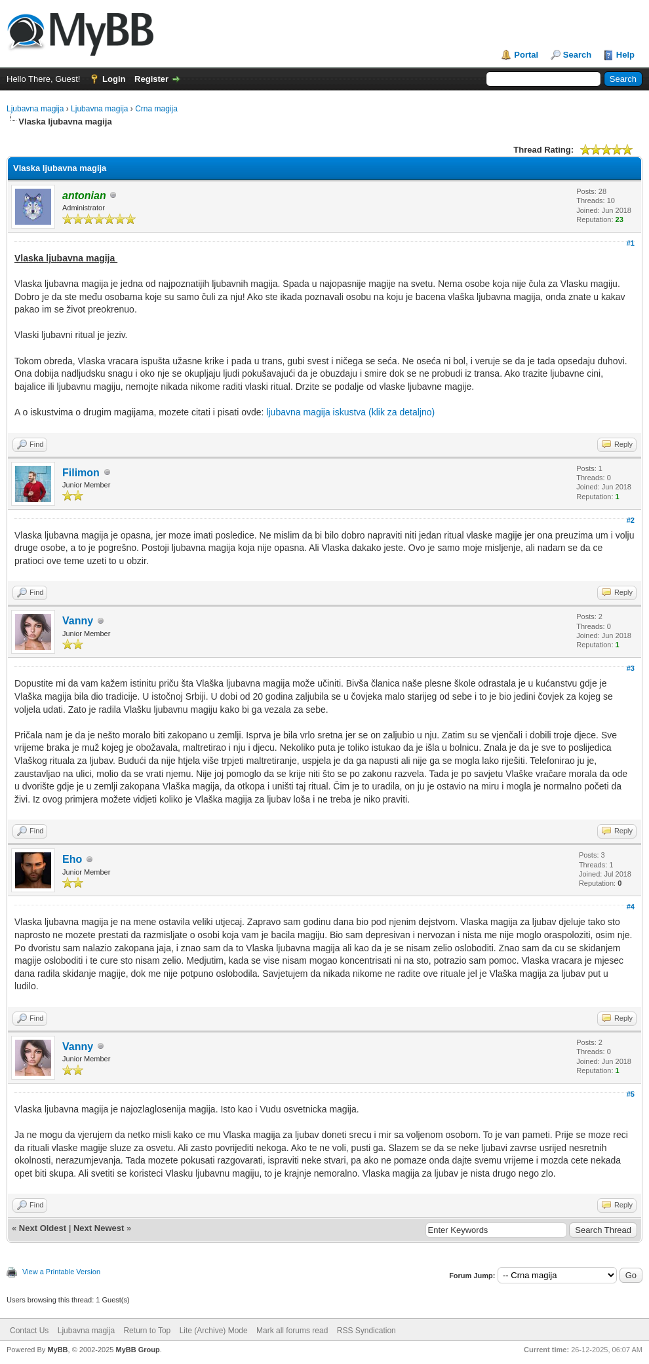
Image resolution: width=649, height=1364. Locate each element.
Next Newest (98, 1228)
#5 (631, 1094)
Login (113, 79)
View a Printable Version (61, 1272)
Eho (72, 859)
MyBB (57, 1350)
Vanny (77, 620)
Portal (526, 55)
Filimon (81, 472)
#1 (631, 243)
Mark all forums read (292, 1330)
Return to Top (146, 1330)
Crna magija (156, 108)
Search (577, 55)
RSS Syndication (366, 1330)
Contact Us (29, 1330)
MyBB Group (137, 1350)
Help (625, 55)
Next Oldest (42, 1228)
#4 (631, 907)
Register (151, 79)
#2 (631, 520)
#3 (631, 668)
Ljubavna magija (35, 108)
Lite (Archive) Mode (214, 1330)
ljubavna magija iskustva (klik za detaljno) (350, 412)
